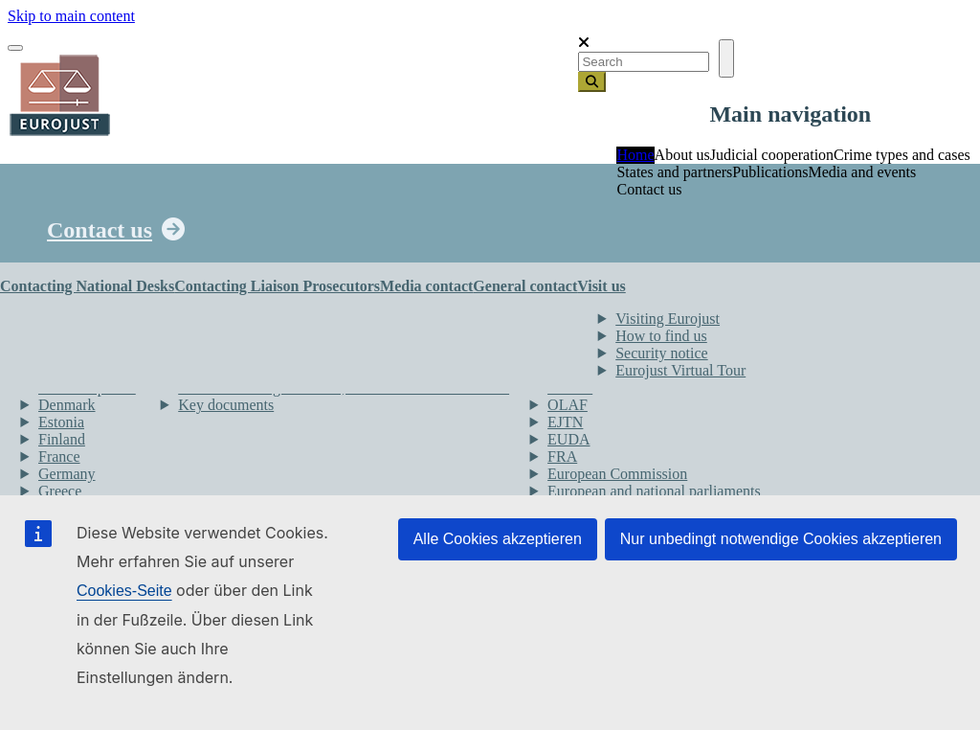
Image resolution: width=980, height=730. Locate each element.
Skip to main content (71, 16)
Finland (61, 439)
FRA (562, 456)
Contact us (99, 229)
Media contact (426, 286)
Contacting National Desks (87, 286)
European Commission (617, 474)
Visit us (601, 286)
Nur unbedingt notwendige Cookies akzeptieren (781, 539)
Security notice (661, 353)
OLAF (567, 405)
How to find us (661, 336)
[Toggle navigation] (15, 48)
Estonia (61, 422)
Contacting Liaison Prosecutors (277, 286)
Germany (67, 474)
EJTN (565, 422)
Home (635, 155)
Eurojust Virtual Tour (680, 370)
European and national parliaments (654, 491)
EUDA (568, 439)
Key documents (226, 405)
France (59, 456)
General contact (525, 286)
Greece (59, 491)
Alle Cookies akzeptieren (497, 539)
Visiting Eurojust (667, 318)
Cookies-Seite (124, 590)
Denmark (67, 405)
